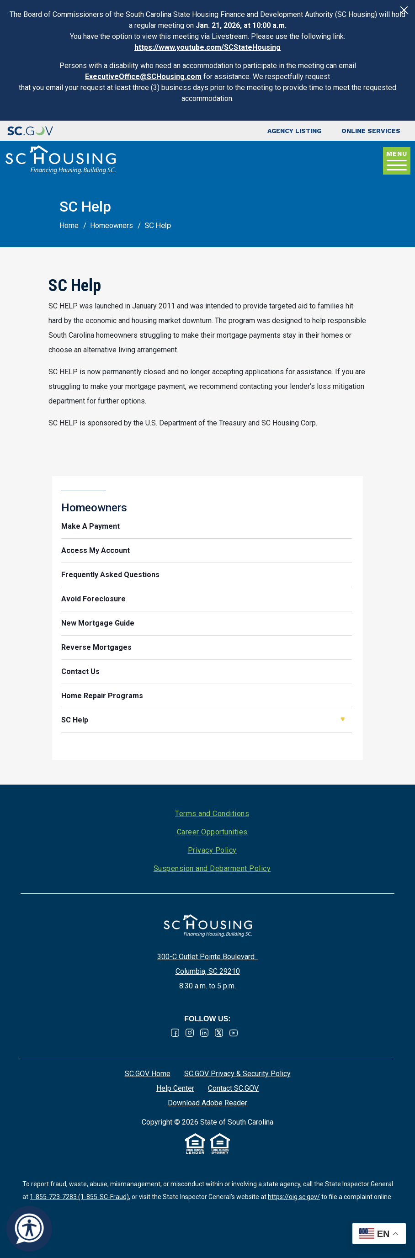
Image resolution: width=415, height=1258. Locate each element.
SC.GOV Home (147, 1073)
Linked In (204, 1033)
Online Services (370, 130)
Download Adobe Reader (207, 1103)
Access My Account (95, 550)
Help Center (175, 1088)
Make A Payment (90, 526)
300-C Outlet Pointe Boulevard (207, 956)
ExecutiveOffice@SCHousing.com (143, 76)
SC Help (74, 720)
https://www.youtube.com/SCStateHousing (207, 47)
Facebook (175, 1033)
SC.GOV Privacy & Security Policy (237, 1073)
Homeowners (111, 225)
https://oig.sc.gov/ (294, 1196)
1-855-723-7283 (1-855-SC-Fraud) (79, 1196)
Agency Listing (294, 130)
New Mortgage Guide (97, 623)
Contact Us (80, 671)
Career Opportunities (212, 832)
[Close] (404, 10)
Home (69, 225)
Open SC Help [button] (343, 719)
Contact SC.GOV (233, 1088)
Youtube (233, 1033)
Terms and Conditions (212, 813)
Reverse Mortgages (96, 647)
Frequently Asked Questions (110, 574)
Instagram (190, 1033)
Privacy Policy (212, 850)
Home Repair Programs (102, 695)
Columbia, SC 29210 (208, 971)
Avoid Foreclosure (93, 598)
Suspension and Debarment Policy (212, 868)
